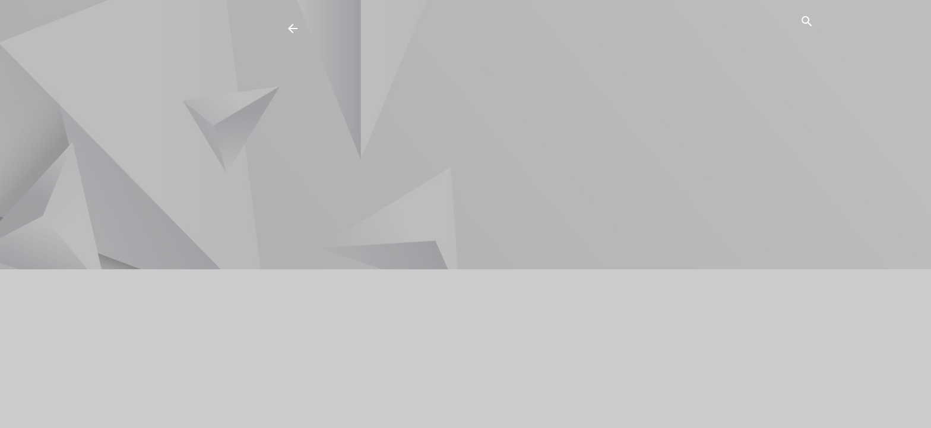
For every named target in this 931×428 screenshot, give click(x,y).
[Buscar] (807, 23)
